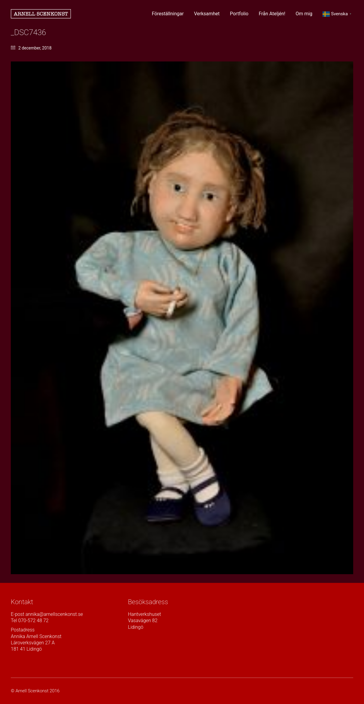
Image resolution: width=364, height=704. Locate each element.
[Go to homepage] (41, 14)
